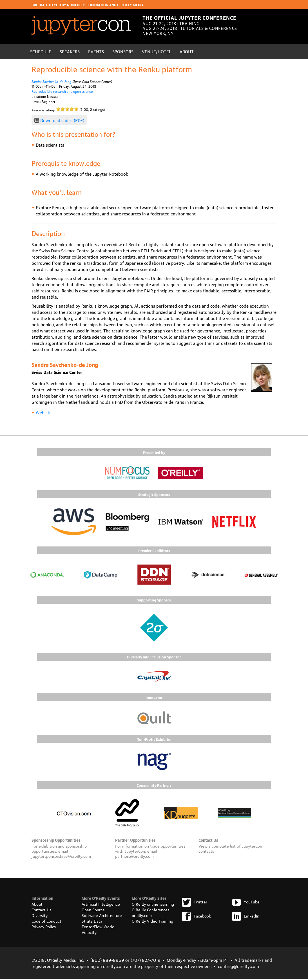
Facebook (196, 915)
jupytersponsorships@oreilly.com (61, 856)
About (187, 51)
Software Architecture (102, 915)
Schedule (40, 51)
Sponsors (122, 51)
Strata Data (92, 920)
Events (96, 51)
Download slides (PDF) (62, 120)
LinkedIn (245, 915)
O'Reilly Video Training (152, 920)
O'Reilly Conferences (150, 909)
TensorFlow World (98, 926)
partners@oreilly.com (134, 856)
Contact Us (41, 909)
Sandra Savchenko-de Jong (52, 81)
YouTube (246, 901)
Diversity (40, 915)
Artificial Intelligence (101, 904)
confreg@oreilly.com (238, 966)
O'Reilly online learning (153, 904)
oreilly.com (142, 915)
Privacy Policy (44, 926)
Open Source (93, 909)
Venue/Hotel (156, 51)
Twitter (194, 901)
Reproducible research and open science (62, 91)
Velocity (89, 932)
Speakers (70, 51)
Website (44, 412)
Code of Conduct (46, 920)
